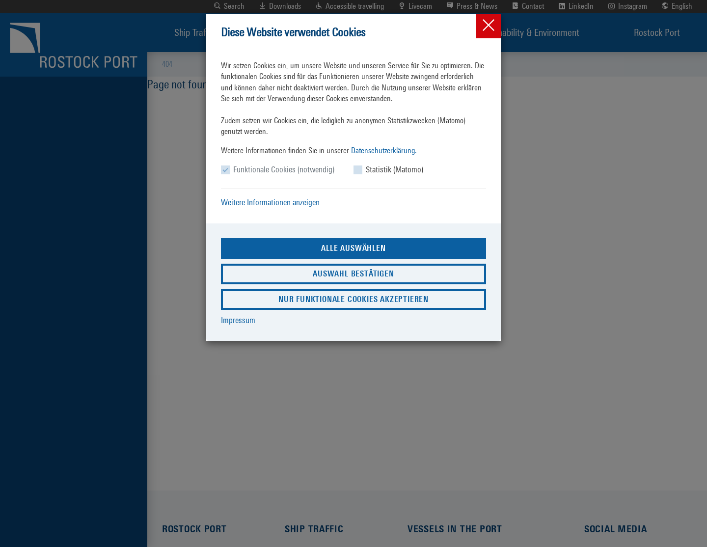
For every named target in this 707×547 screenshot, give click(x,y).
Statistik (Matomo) (394, 169)
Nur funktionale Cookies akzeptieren (353, 299)
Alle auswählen (353, 248)
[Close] (488, 26)
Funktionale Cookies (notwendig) (283, 169)
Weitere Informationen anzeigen (270, 202)
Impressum (238, 320)
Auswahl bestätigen (353, 273)
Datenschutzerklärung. (384, 150)
